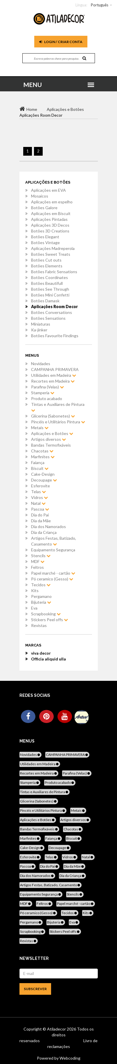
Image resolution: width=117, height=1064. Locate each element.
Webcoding (69, 1058)
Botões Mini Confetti (50, 294)
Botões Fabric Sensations (54, 271)
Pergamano (41, 596)
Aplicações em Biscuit (51, 213)
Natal (38, 503)
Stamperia (42, 392)
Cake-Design (43, 474)
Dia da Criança (44, 532)
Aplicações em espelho (52, 201)
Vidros (39, 497)
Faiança (37, 462)
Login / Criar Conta (60, 42)
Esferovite (40, 485)
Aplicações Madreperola (53, 248)
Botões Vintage (45, 242)
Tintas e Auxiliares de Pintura (57, 407)
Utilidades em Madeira (53, 375)
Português (99, 5)
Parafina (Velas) (47, 386)
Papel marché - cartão (53, 573)
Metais (39, 427)
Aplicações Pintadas (49, 219)
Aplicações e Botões (52, 433)
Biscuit (39, 468)
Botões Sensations (48, 318)
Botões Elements (46, 265)
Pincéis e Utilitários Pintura (58, 421)
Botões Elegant (45, 236)
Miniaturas (40, 323)
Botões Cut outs (46, 259)
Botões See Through (50, 289)
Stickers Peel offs (49, 619)
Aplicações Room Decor (54, 306)
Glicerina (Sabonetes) (53, 415)
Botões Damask (45, 300)
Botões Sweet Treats (50, 254)
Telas (38, 491)
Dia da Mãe (41, 520)
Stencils (41, 555)
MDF (37, 561)
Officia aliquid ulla (48, 658)
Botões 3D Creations (50, 230)
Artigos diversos (48, 439)
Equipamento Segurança (53, 549)
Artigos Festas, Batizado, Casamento (53, 541)
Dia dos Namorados (48, 526)
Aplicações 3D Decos (50, 225)
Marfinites (43, 456)
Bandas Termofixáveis (51, 445)
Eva (34, 607)
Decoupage (44, 479)
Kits (35, 590)
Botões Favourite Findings (54, 335)
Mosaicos (39, 195)
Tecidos (41, 584)
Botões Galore (44, 207)
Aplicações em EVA (48, 190)
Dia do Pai (40, 514)
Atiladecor (57, 1028)
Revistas (39, 625)
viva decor (41, 653)
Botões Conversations (51, 312)
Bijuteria (41, 602)
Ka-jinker (39, 329)
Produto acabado (46, 398)
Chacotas (42, 450)
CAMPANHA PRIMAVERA (55, 369)
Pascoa (40, 509)
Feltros (37, 567)
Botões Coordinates (49, 277)
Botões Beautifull (47, 283)
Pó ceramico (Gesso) (52, 578)
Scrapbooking (46, 613)
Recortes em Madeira (53, 381)
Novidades (40, 363)
